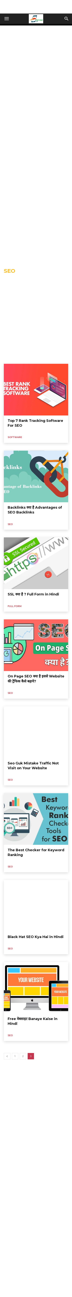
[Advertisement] (36, 7)
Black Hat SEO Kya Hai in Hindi (36, 937)
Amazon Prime (51, 280)
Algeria (21, 280)
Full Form (15, 606)
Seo (10, 524)
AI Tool (9, 280)
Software (15, 437)
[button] (6, 19)
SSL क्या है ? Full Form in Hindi (33, 594)
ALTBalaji (34, 280)
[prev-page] (7, 1056)
